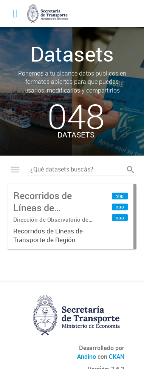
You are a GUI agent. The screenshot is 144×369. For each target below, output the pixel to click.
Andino (86, 356)
